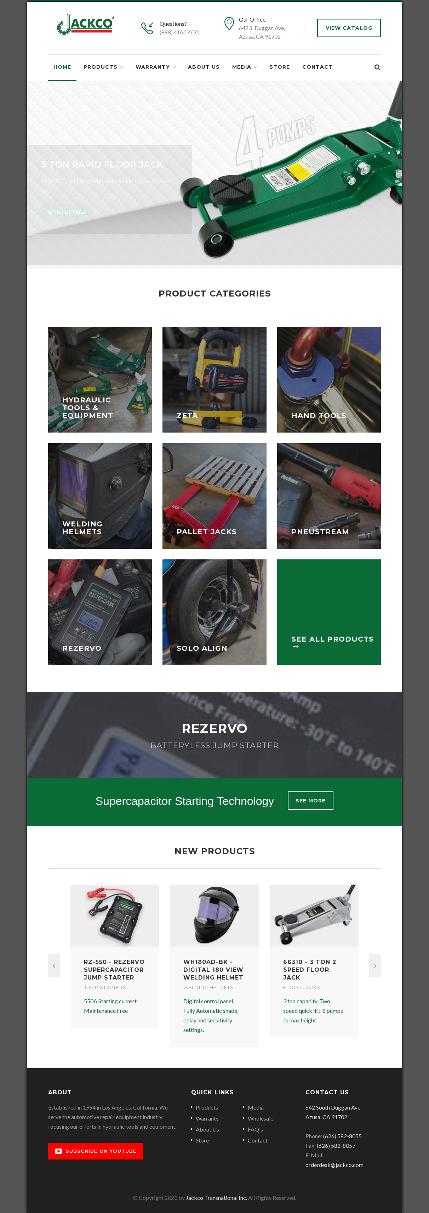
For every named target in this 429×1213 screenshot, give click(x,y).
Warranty (153, 67)
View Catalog (349, 28)
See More (311, 800)
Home (62, 67)
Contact (317, 67)
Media (241, 67)
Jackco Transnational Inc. (216, 1197)
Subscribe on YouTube (96, 1151)
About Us (204, 67)
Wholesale (260, 1118)
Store (279, 67)
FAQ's (255, 1129)
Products (101, 67)
